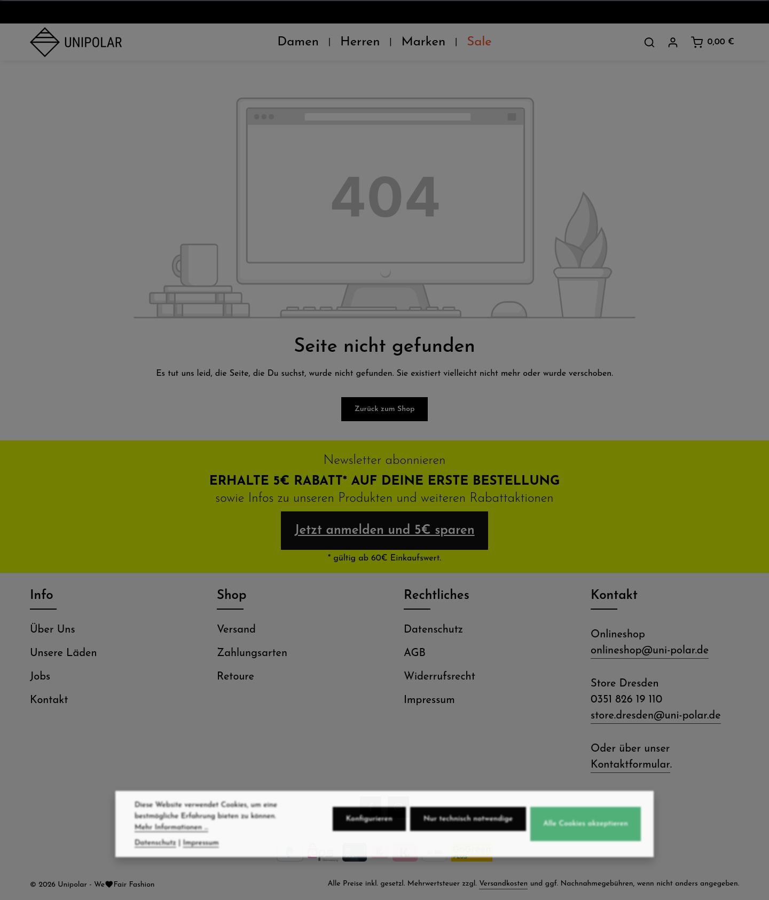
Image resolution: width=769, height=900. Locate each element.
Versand (236, 630)
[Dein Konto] (673, 42)
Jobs (40, 677)
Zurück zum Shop (385, 409)
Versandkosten (503, 884)
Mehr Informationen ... (171, 850)
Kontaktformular (630, 765)
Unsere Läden (63, 653)
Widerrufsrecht (439, 677)
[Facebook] (370, 807)
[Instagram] (398, 807)
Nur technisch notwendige (468, 841)
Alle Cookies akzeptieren (585, 846)
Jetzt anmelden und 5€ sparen (384, 530)
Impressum (429, 700)
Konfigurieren (369, 841)
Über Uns (52, 630)
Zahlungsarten (252, 653)
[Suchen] (649, 42)
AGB (415, 653)
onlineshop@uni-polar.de (650, 650)
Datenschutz (433, 630)
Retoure (235, 677)
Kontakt (49, 700)
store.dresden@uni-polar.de (656, 715)
